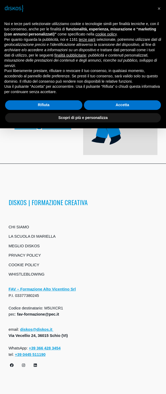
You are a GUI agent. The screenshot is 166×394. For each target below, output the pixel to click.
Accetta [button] (122, 105)
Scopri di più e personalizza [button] (82, 118)
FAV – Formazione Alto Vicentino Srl (42, 289)
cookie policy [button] (106, 34)
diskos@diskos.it (36, 329)
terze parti (87, 39)
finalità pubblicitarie (70, 55)
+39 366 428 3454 (45, 348)
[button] (159, 8)
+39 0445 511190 (30, 354)
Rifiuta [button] (43, 105)
